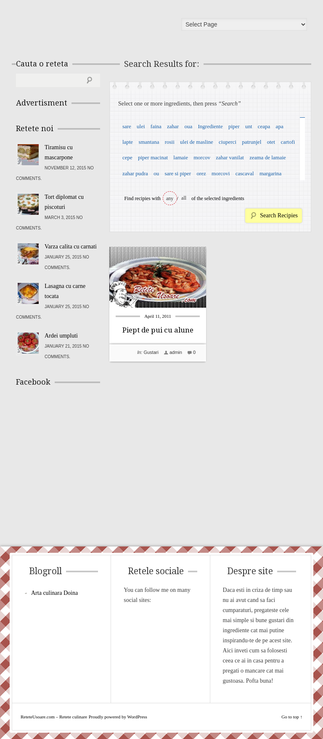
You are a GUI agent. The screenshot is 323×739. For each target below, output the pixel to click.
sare (126, 126)
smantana (148, 142)
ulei (141, 126)
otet (271, 142)
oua (188, 126)
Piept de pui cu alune (157, 330)
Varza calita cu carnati (71, 246)
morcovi (221, 173)
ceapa (264, 126)
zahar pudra (135, 173)
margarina (270, 173)
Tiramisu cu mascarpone (59, 152)
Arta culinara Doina (54, 593)
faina (156, 126)
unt (248, 126)
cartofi (288, 142)
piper (234, 126)
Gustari (150, 352)
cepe (127, 157)
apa (279, 126)
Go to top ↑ (291, 716)
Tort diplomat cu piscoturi (64, 202)
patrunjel (251, 142)
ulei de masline (196, 142)
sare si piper (177, 173)
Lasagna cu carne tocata (65, 291)
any (169, 198)
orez (201, 173)
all (183, 198)
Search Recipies (279, 215)
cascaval (245, 173)
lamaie (180, 157)
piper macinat (153, 157)
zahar (173, 126)
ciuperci (227, 142)
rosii (170, 142)
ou (156, 173)
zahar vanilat (230, 157)
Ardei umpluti (61, 336)
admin (175, 352)
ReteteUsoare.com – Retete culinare (76, 26)
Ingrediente (210, 126)
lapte (127, 142)
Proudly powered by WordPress (118, 716)
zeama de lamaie (267, 157)
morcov (201, 157)
